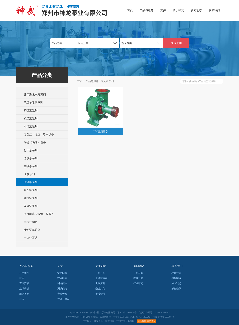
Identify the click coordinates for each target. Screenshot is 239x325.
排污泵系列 (31, 126)
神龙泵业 (98, 321)
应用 (21, 278)
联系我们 (214, 10)
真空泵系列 (31, 190)
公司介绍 (100, 273)
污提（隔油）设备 (35, 142)
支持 (163, 10)
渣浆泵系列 (31, 158)
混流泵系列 (31, 182)
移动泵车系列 (32, 229)
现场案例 (24, 293)
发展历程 (100, 283)
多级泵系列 (31, 118)
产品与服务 (146, 10)
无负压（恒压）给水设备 (39, 134)
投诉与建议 (63, 299)
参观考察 (62, 293)
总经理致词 (101, 278)
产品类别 (24, 273)
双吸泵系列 (31, 110)
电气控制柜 (31, 221)
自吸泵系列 (31, 166)
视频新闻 (138, 278)
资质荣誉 (100, 293)
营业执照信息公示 (147, 321)
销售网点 (176, 278)
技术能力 (62, 278)
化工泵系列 (31, 150)
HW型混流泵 (100, 131)
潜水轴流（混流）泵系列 (39, 213)
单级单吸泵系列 (33, 102)
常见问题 (62, 273)
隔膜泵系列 (31, 206)
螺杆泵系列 (31, 198)
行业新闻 (138, 283)
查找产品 (24, 283)
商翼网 (131, 321)
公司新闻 (138, 273)
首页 (130, 10)
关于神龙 (178, 10)
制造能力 (62, 283)
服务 (21, 299)
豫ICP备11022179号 (127, 312)
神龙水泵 (109, 321)
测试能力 (62, 288)
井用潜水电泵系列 (35, 94)
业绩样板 (24, 288)
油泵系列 (29, 174)
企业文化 (100, 288)
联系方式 (176, 273)
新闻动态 (196, 10)
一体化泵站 (31, 237)
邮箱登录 (176, 288)
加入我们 (176, 283)
